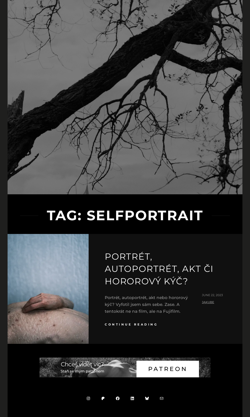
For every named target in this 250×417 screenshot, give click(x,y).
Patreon (168, 368)
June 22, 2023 (212, 295)
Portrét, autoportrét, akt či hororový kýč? (159, 269)
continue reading (131, 324)
